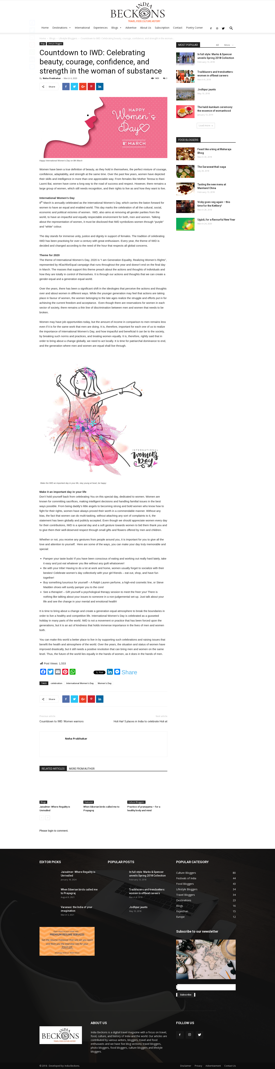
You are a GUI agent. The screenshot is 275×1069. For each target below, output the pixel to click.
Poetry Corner (194, 27)
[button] (231, 28)
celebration (56, 683)
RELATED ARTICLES (53, 768)
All (217, 45)
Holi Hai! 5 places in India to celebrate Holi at (140, 721)
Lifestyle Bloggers (68, 38)
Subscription (162, 27)
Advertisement (213, 1065)
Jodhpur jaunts (206, 89)
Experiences (101, 27)
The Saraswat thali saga (211, 166)
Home (45, 27)
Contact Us (230, 1065)
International (82, 27)
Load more (206, 125)
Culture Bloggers (136, 802)
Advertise (130, 27)
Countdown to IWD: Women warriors (61, 721)
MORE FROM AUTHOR (82, 768)
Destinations (59, 27)
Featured (89, 802)
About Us (145, 27)
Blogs (114, 27)
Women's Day (105, 683)
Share (129, 672)
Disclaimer (185, 1065)
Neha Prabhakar (52, 78)
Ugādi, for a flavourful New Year (216, 219)
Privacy (198, 1065)
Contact (177, 27)
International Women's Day (80, 683)
